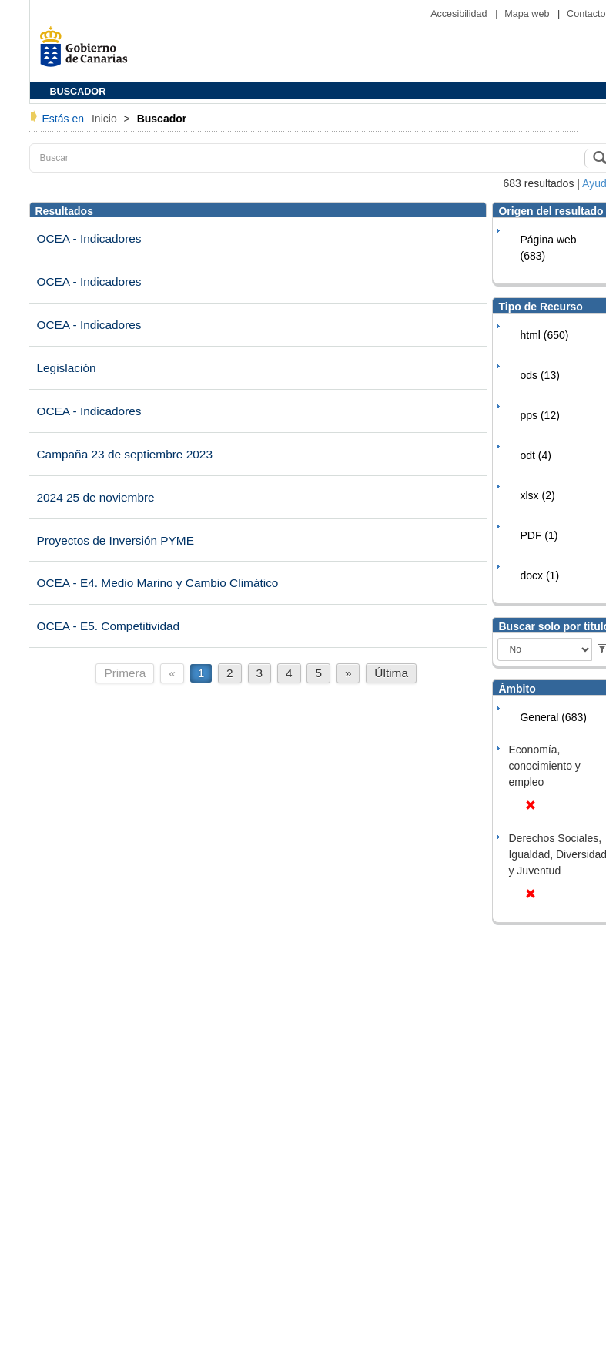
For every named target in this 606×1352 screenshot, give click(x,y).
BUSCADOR (78, 91)
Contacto (586, 13)
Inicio (106, 118)
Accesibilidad (460, 13)
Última (391, 672)
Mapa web (528, 13)
